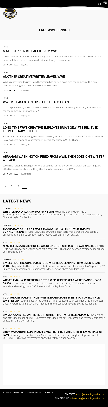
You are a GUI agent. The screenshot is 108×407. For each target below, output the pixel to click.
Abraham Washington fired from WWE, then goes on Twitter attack (53, 158)
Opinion (7, 208)
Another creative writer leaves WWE (34, 76)
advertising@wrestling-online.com (87, 398)
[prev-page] (5, 186)
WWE (6, 47)
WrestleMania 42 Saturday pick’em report (32, 211)
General (7, 225)
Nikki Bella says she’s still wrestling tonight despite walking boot (50, 245)
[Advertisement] (54, 364)
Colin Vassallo (10, 65)
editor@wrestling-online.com (90, 394)
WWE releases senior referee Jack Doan (36, 102)
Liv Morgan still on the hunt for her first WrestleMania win (46, 314)
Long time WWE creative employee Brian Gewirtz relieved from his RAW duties (50, 129)
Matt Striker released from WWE (30, 51)
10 (18, 186)
